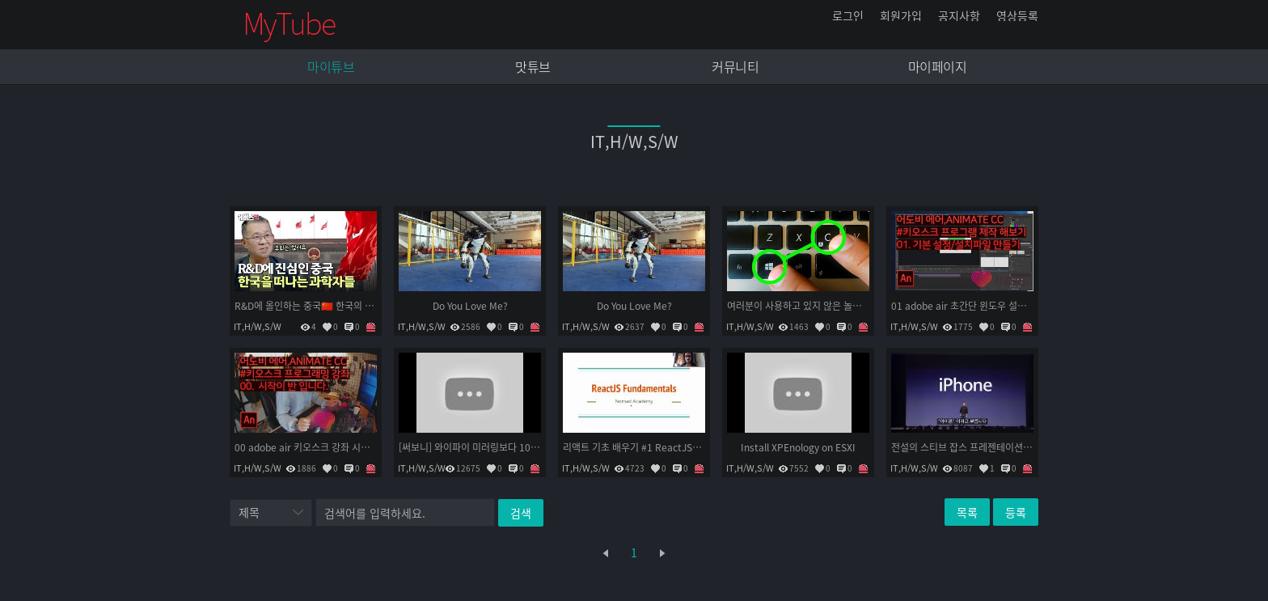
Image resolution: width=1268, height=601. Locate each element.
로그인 (848, 15)
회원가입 (901, 15)
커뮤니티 (735, 66)
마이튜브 (330, 66)
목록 (967, 512)
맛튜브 (533, 66)
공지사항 (959, 15)
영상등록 (1017, 15)
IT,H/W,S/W (257, 326)
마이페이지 (937, 66)
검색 (520, 513)
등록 (1015, 512)
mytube (290, 24)
